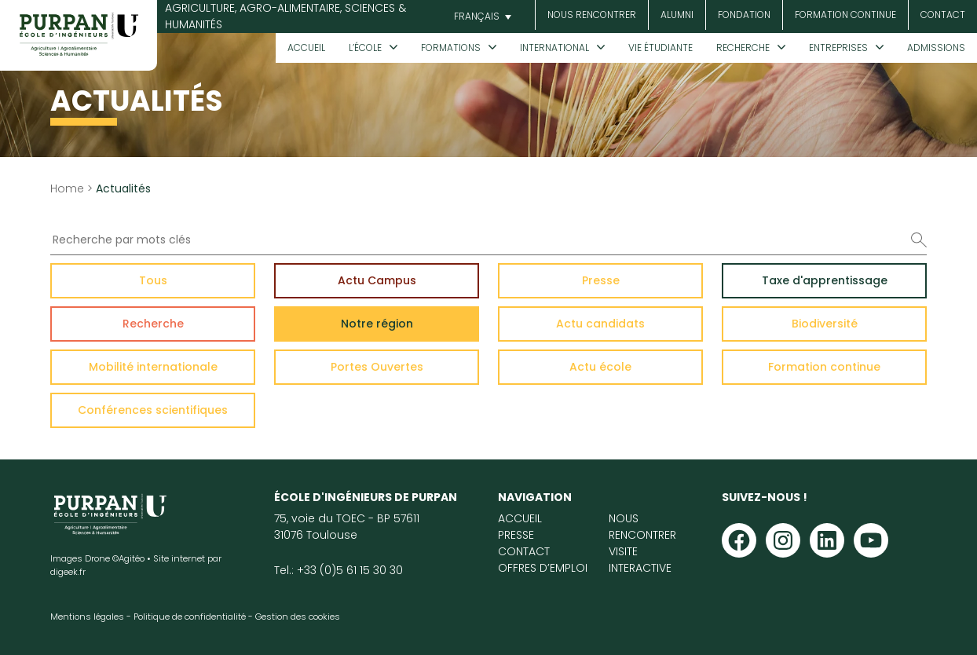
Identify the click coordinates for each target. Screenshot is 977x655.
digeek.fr (68, 571)
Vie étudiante (660, 47)
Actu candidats (600, 323)
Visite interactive (640, 559)
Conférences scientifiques (153, 410)
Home (67, 188)
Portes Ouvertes (377, 367)
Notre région (377, 323)
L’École (365, 47)
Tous (153, 280)
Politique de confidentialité (190, 616)
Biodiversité (825, 323)
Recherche (743, 47)
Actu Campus (377, 280)
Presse (601, 280)
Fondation (744, 14)
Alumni (676, 14)
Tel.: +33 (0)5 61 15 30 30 (338, 570)
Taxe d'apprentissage (824, 280)
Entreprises (838, 47)
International (554, 47)
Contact (942, 14)
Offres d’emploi (542, 568)
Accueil (306, 47)
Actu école (600, 367)
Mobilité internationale (153, 367)
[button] (480, 17)
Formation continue (845, 14)
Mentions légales (87, 616)
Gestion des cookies (297, 616)
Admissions (936, 47)
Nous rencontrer (591, 14)
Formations (451, 47)
